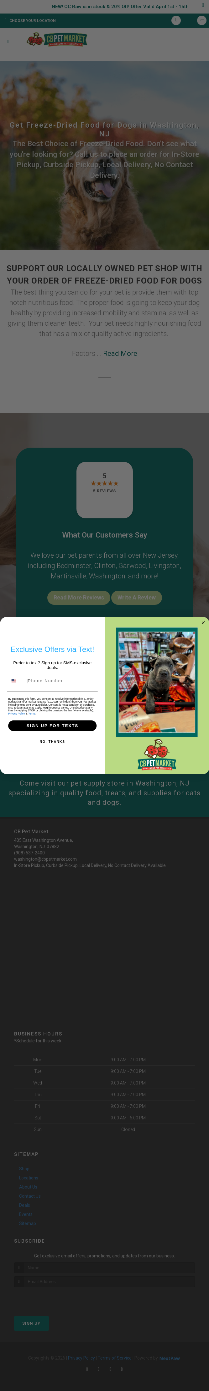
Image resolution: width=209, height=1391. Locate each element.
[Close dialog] (203, 625)
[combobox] (16, 684)
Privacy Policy (16, 716)
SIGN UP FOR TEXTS (52, 728)
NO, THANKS (52, 745)
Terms (31, 716)
